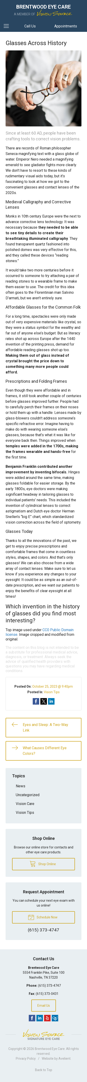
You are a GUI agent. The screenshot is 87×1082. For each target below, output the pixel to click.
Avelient (64, 1058)
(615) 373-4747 (49, 985)
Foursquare (55, 1018)
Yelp (47, 1018)
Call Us (30, 26)
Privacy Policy (26, 1058)
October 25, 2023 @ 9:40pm (52, 686)
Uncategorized (27, 795)
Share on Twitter (43, 701)
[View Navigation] (8, 26)
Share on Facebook (36, 701)
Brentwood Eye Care (50, 1049)
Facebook (32, 1018)
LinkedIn (39, 1018)
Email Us (43, 1005)
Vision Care (25, 804)
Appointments (65, 26)
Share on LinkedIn (51, 701)
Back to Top (43, 1070)
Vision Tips (52, 692)
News (20, 786)
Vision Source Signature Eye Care (43, 1034)
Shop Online (42, 863)
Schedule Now (43, 917)
